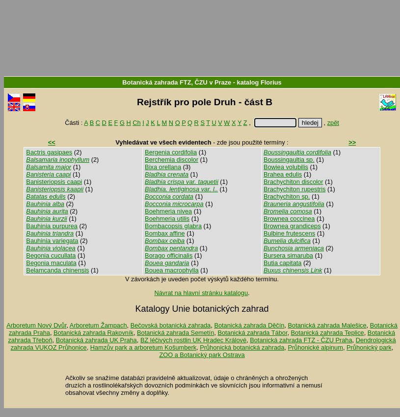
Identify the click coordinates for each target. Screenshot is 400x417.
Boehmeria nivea (168, 211)
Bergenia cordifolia (171, 152)
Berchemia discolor (171, 159)
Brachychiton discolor (293, 181)
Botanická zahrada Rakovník (93, 332)
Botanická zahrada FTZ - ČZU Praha (301, 340)
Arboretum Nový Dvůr (36, 325)
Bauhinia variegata (52, 240)
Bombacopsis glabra (173, 226)
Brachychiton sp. (287, 196)
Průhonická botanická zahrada (242, 347)
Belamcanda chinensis (57, 270)
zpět (333, 122)
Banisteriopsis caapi (54, 181)
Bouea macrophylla (172, 270)
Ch (136, 122)
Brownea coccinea (289, 218)
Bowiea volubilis (286, 167)
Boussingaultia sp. (289, 159)
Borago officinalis (168, 255)
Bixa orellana (163, 167)
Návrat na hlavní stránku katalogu (201, 293)
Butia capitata (283, 263)
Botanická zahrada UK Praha (96, 340)
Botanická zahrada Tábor (252, 332)
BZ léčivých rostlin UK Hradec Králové (193, 340)
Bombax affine (165, 233)
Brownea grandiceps (292, 226)
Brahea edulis (283, 174)
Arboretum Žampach (98, 325)
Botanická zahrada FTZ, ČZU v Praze (176, 82)
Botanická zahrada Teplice (327, 332)
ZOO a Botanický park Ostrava (201, 354)
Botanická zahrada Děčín (249, 325)
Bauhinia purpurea (52, 226)
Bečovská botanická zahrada (171, 325)
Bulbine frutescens (289, 233)
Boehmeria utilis (167, 218)
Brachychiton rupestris (295, 189)
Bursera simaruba (288, 255)
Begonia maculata (51, 263)
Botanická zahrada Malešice (327, 325)
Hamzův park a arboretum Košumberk (143, 347)
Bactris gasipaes (49, 152)
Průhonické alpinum (315, 347)
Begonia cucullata (51, 255)
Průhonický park (369, 347)
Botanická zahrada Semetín (175, 332)
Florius (271, 82)
